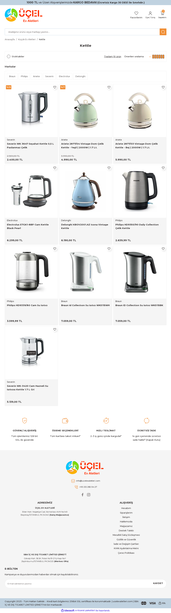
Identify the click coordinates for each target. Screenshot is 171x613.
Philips (119, 220)
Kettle (42, 39)
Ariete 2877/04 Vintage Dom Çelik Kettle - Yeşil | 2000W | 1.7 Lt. (82, 145)
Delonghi (66, 220)
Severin (11, 139)
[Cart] (161, 15)
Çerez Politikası (126, 553)
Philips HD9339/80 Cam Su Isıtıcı (27, 305)
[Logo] (24, 15)
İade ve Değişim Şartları (126, 544)
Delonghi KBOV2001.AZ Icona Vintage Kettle (84, 226)
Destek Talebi (126, 530)
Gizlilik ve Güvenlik (126, 539)
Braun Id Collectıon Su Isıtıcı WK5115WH (85, 305)
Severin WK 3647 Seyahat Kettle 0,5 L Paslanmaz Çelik (30, 145)
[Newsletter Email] (85, 583)
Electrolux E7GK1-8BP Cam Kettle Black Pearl (28, 226)
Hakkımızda (126, 521)
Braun (64, 301)
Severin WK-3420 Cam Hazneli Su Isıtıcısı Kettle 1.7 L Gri (27, 388)
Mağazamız (126, 526)
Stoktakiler (18, 56)
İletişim (126, 517)
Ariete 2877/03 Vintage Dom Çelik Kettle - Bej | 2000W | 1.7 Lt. (136, 145)
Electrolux (12, 220)
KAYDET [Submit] (158, 583)
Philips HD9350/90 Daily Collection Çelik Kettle (137, 226)
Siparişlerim (126, 512)
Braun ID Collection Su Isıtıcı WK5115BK (139, 305)
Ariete (64, 139)
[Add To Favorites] (55, 87)
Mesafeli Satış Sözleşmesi (126, 535)
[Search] (85, 31)
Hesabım (126, 508)
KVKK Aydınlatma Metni (126, 548)
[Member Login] (149, 15)
